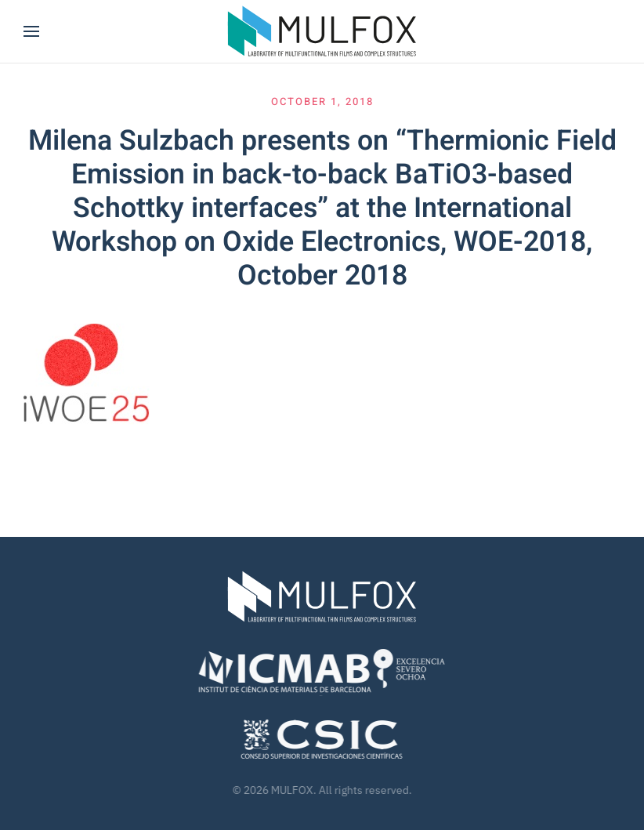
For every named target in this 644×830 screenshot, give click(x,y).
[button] (31, 31)
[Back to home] (322, 31)
